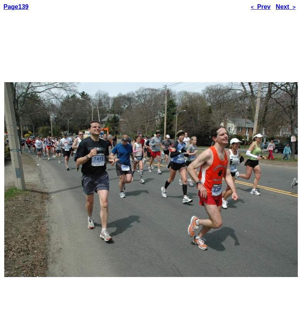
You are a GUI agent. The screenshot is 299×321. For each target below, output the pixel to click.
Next (286, 6)
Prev (260, 6)
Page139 (16, 6)
